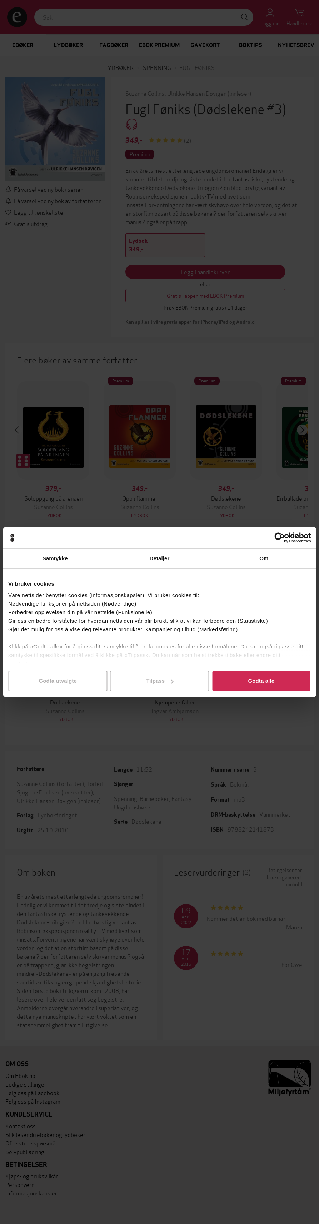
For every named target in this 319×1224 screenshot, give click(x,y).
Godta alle (261, 681)
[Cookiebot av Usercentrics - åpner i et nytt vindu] (279, 537)
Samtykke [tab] (55, 558)
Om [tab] (263, 558)
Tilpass (159, 681)
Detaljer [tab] (160, 558)
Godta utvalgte (57, 681)
